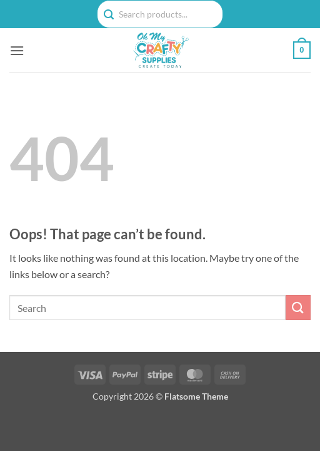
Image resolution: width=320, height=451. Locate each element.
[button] (16, 50)
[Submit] (298, 307)
